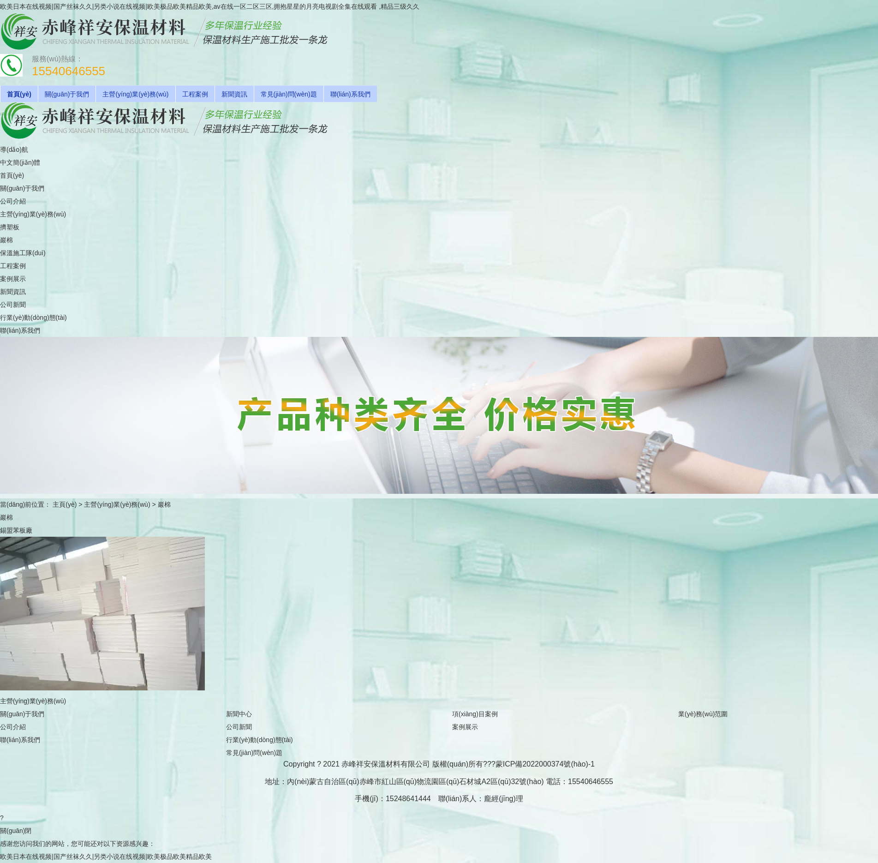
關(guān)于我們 (67, 94)
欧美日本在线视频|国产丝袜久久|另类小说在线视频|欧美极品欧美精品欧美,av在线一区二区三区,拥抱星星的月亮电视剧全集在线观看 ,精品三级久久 (209, 6)
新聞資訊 (234, 94)
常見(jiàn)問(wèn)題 (289, 94)
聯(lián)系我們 (350, 94)
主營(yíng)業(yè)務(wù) (135, 94)
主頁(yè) (65, 504)
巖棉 (164, 504)
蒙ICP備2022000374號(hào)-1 (545, 764)
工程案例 (195, 94)
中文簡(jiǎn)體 (20, 162)
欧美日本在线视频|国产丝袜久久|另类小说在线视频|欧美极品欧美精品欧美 (106, 856)
